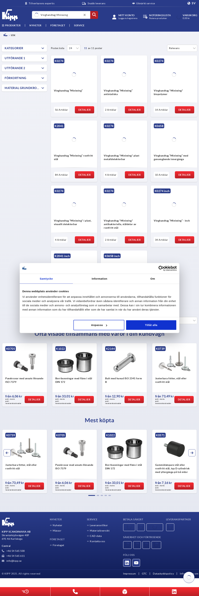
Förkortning (15, 78)
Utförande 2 (15, 68)
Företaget (57, 25)
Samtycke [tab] (46, 278)
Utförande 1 (15, 58)
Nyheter (57, 525)
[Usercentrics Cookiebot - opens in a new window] (161, 268)
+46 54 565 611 (13, 555)
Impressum (129, 573)
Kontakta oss (97, 541)
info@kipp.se (12, 560)
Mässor (57, 530)
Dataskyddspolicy (163, 573)
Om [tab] (152, 278)
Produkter (11, 25)
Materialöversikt (99, 530)
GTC (144, 573)
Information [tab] (99, 278)
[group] (24, 375)
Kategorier (14, 48)
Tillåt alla (151, 325)
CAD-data (96, 536)
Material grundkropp (23, 88)
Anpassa (99, 325)
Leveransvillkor (99, 525)
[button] (91, 495)
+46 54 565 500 (13, 550)
